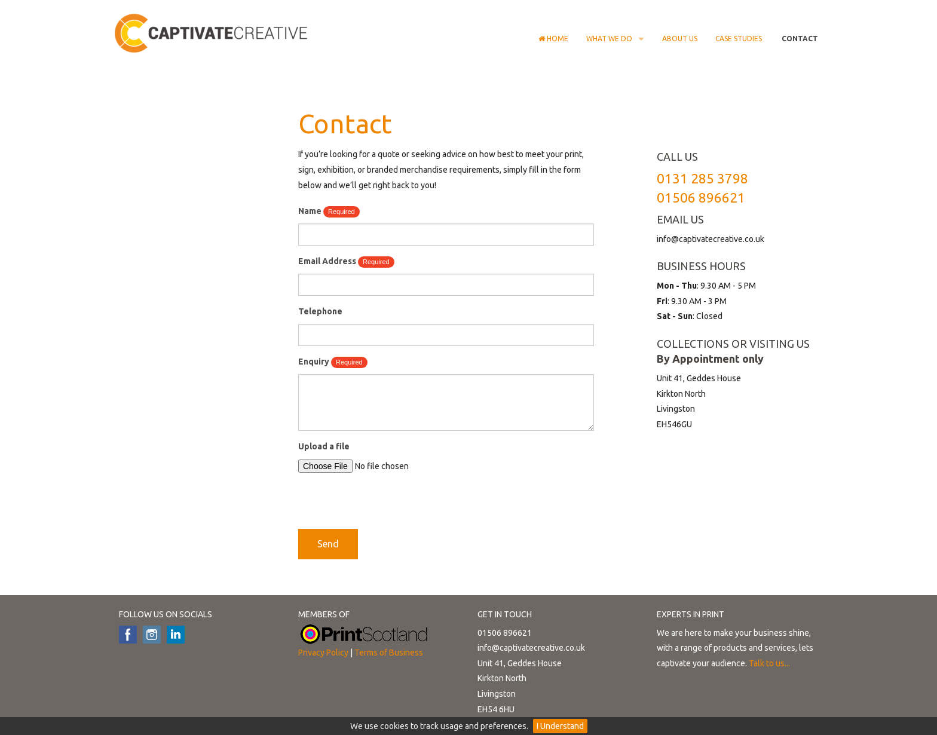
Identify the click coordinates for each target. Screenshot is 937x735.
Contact (799, 38)
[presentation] (389, 505)
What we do (609, 38)
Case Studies (738, 38)
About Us (679, 38)
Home (553, 38)
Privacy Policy (323, 652)
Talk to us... (769, 663)
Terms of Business (388, 652)
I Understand (560, 726)
